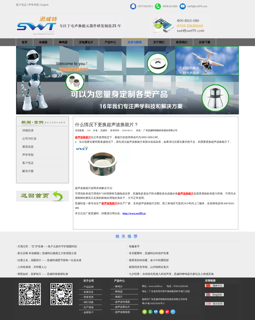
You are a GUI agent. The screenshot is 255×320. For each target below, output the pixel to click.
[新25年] (71, 25)
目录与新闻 (135, 42)
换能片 (119, 296)
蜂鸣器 (63, 42)
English (45, 4)
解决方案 (28, 171)
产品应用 (89, 286)
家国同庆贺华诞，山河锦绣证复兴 (149, 267)
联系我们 (181, 42)
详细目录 (28, 130)
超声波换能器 (122, 312)
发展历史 (89, 292)
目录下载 (204, 42)
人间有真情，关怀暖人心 (32, 267)
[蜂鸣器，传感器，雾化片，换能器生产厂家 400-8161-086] (127, 80)
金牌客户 (89, 312)
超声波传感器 (122, 301)
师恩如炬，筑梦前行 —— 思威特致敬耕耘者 (43, 274)
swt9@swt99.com (193, 6)
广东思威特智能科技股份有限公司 (160, 130)
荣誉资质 (89, 297)
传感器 (43, 42)
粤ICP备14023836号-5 (153, 303)
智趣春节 (134, 246)
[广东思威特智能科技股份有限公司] (180, 25)
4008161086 (166, 6)
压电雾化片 (86, 42)
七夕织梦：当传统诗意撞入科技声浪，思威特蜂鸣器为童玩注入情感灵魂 (171, 274)
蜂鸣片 (119, 286)
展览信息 (28, 146)
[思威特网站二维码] (61, 294)
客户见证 (21, 4)
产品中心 (110, 42)
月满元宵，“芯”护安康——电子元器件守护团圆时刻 (47, 246)
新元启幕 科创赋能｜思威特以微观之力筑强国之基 (47, 253)
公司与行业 (29, 138)
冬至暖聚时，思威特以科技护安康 (149, 253)
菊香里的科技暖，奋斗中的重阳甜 (149, 260)
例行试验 (89, 302)
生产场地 (89, 307)
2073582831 (141, 6)
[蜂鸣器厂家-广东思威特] (42, 196)
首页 (24, 42)
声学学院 (33, 4)
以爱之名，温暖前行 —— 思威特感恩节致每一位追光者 (49, 260)
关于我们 (159, 42)
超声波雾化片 (122, 306)
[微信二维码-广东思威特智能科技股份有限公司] (30, 294)
